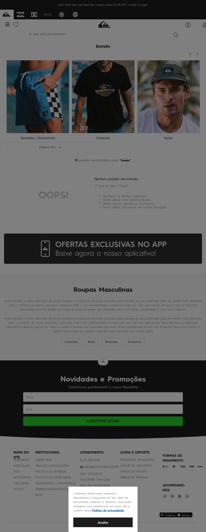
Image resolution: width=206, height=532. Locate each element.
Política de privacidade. (108, 510)
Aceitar (103, 523)
